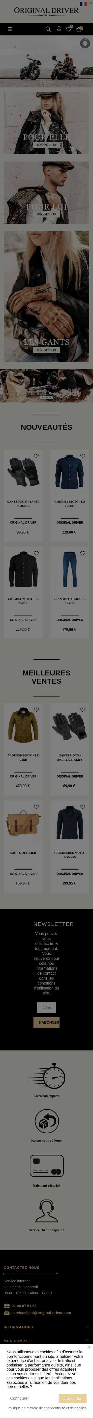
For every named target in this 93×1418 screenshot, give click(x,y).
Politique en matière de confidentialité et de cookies (47, 1408)
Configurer (19, 1398)
